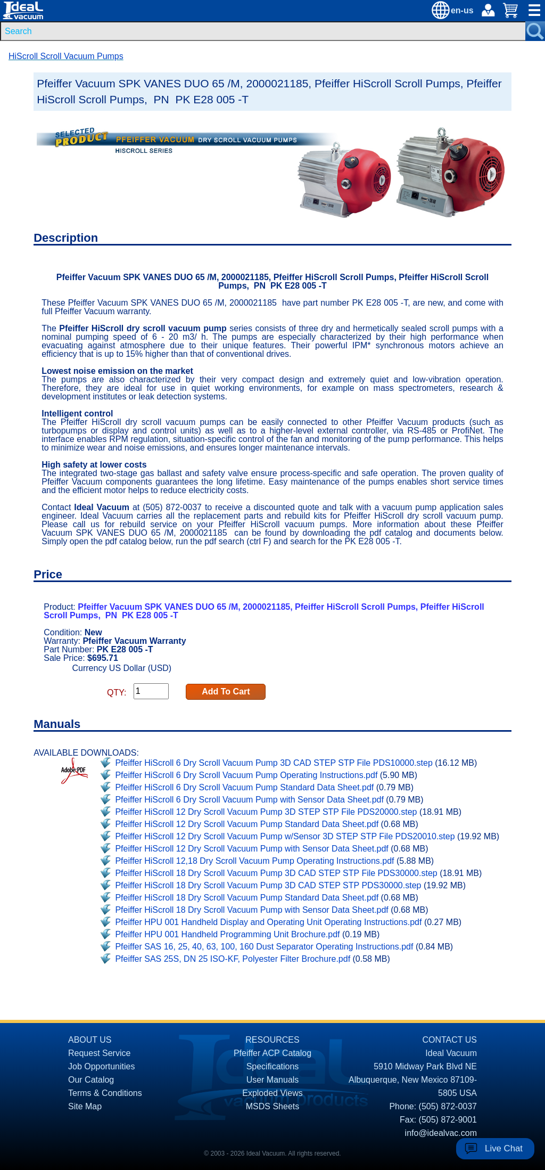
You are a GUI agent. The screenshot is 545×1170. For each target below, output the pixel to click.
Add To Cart (226, 691)
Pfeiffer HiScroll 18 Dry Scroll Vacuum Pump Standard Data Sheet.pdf (246, 897)
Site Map (85, 1106)
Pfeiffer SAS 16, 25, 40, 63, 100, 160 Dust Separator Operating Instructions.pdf (264, 946)
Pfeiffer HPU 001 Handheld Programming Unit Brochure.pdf (227, 934)
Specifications (272, 1066)
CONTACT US (449, 1039)
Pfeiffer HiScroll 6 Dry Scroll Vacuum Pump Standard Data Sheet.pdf (244, 787)
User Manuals (272, 1079)
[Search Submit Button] (535, 31)
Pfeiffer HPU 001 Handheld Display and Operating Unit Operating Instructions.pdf (268, 922)
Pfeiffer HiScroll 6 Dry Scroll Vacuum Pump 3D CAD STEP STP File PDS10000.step (273, 762)
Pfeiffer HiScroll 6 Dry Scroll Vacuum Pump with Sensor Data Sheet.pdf (249, 799)
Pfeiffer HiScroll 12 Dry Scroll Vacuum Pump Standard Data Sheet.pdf (246, 824)
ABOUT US (90, 1039)
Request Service (99, 1053)
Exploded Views (272, 1093)
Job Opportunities (101, 1066)
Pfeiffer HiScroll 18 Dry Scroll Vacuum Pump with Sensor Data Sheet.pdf (251, 909)
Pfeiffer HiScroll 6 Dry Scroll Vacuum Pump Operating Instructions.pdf (246, 775)
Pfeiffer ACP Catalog (272, 1053)
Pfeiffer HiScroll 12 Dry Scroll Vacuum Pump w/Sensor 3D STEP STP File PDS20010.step (285, 836)
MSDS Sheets (272, 1106)
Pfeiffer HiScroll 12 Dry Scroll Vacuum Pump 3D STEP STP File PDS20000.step (266, 811)
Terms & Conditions (105, 1093)
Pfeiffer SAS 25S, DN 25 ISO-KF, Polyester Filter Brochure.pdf (232, 958)
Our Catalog (91, 1079)
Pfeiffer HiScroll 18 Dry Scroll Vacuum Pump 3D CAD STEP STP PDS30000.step (268, 885)
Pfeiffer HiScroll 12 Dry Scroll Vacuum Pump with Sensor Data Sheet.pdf (251, 848)
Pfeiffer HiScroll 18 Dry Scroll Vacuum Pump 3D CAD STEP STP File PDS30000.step (276, 873)
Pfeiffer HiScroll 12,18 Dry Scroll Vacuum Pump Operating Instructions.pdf (254, 860)
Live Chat (504, 1148)
